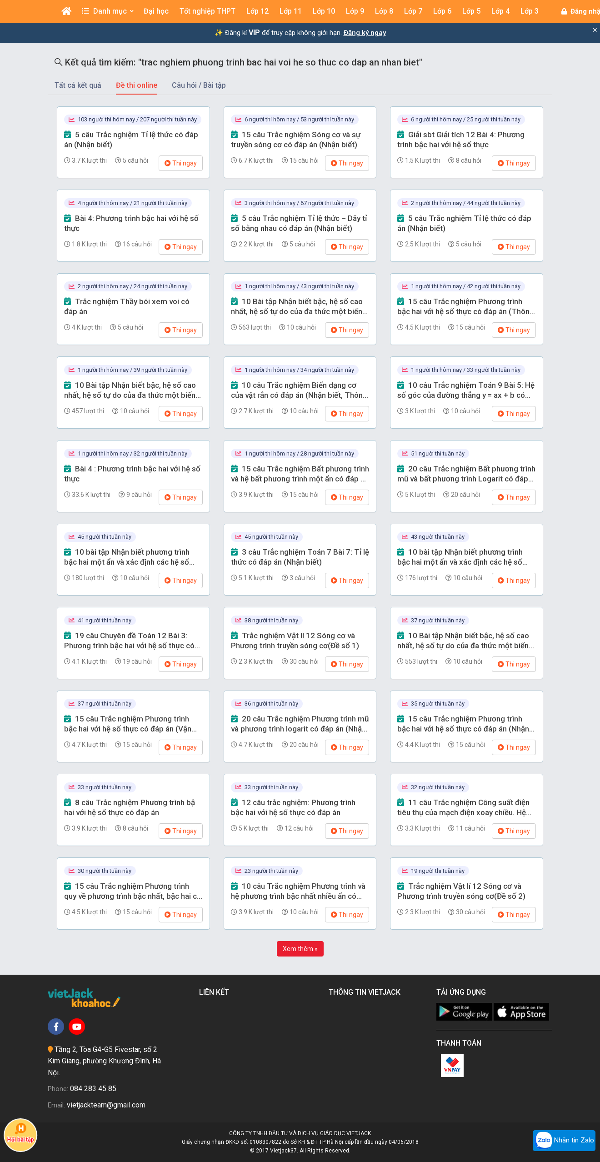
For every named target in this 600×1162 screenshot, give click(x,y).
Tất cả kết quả (78, 85)
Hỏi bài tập (20, 1132)
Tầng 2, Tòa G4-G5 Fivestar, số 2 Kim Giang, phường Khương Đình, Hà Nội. (104, 1061)
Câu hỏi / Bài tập (199, 85)
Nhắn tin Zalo (564, 1141)
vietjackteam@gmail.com (106, 1105)
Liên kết (216, 992)
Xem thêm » (300, 948)
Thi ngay (181, 163)
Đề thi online (136, 85)
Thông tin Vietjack (366, 992)
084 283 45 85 (93, 1088)
